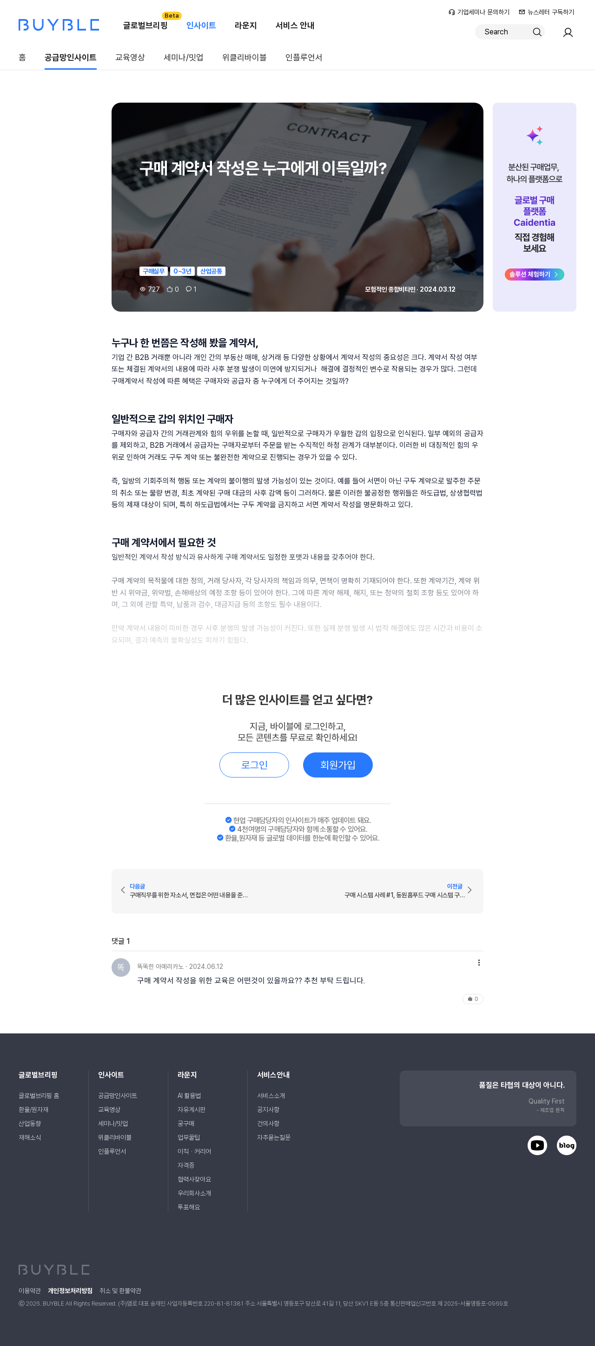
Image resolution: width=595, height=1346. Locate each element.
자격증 (186, 1165)
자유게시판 (191, 1109)
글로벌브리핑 (150, 21)
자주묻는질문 (274, 1137)
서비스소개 (271, 1095)
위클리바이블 (244, 57)
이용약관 (30, 1290)
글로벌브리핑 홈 (39, 1095)
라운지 (246, 25)
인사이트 (201, 25)
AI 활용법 (189, 1095)
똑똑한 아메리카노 (160, 966)
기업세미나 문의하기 (479, 12)
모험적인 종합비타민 (390, 289)
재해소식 (30, 1137)
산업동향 (30, 1123)
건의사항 (268, 1123)
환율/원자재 (33, 1109)
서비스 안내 (295, 25)
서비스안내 (273, 1075)
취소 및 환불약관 (120, 1290)
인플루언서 (304, 57)
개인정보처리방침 (70, 1290)
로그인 (254, 765)
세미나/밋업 (184, 57)
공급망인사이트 (71, 57)
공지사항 (268, 1109)
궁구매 (186, 1123)
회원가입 (338, 765)
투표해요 (189, 1207)
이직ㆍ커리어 (194, 1151)
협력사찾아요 (194, 1179)
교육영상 (130, 57)
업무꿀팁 (189, 1137)
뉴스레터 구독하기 (546, 12)
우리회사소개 (194, 1193)
